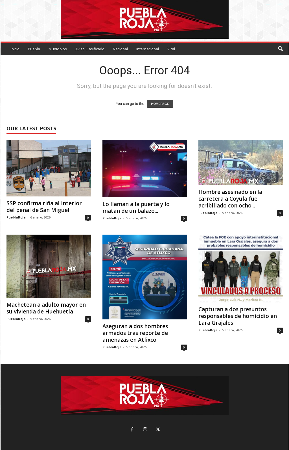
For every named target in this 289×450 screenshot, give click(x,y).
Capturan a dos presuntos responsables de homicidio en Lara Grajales (237, 316)
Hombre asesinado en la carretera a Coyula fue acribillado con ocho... (230, 198)
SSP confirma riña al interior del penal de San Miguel (44, 207)
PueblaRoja (16, 217)
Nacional (120, 48)
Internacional (147, 48)
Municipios (58, 48)
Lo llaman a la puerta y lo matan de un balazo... (136, 207)
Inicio (15, 48)
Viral (171, 48)
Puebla (34, 48)
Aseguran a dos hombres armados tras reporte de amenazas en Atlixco (135, 333)
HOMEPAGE (160, 103)
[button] (280, 49)
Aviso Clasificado (89, 48)
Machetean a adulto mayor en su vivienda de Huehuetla (46, 308)
